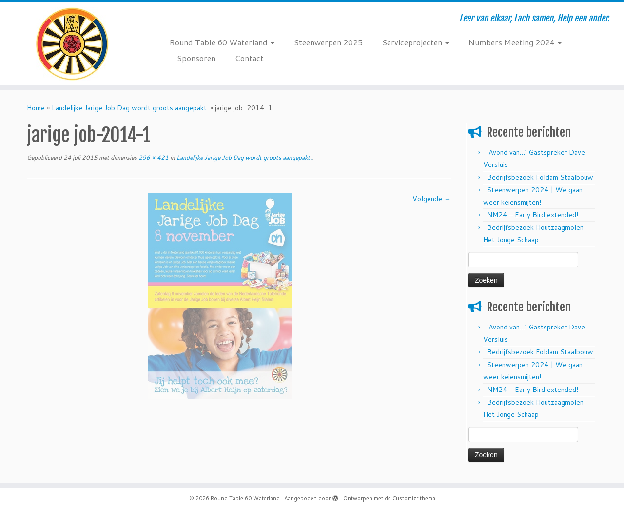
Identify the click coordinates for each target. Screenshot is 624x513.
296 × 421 (153, 157)
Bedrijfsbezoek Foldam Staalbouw (540, 177)
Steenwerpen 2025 (328, 42)
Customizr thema (413, 498)
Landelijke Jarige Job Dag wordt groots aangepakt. (130, 108)
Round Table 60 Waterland (222, 42)
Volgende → (431, 199)
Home (36, 108)
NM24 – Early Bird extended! (532, 215)
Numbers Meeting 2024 (515, 42)
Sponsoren (196, 57)
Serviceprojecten (415, 42)
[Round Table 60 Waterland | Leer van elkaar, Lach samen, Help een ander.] (72, 44)
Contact (249, 57)
